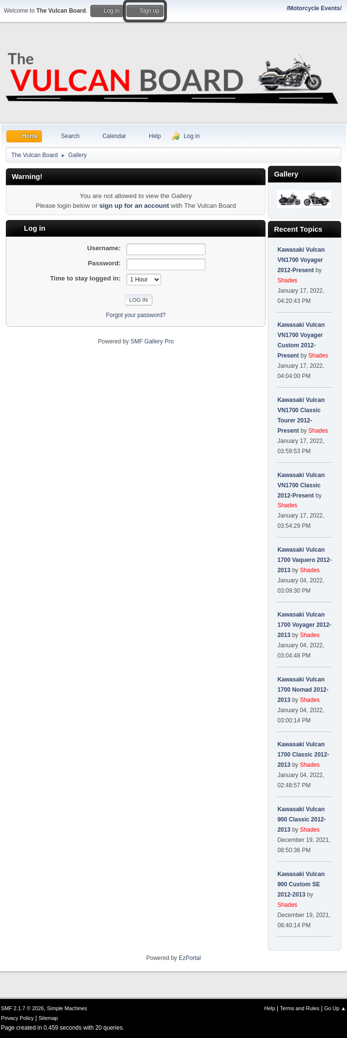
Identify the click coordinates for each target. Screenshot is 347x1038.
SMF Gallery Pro (152, 341)
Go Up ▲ (335, 1008)
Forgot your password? (136, 315)
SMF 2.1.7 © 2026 (22, 1008)
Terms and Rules (300, 1008)
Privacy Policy (17, 1018)
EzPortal (190, 958)
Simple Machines (67, 1008)
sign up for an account (134, 205)
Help (270, 1008)
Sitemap (48, 1018)
